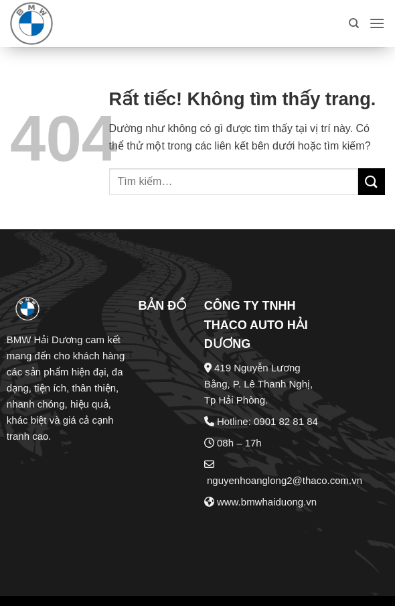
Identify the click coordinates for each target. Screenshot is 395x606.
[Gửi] (371, 181)
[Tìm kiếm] (354, 23)
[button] (377, 23)
